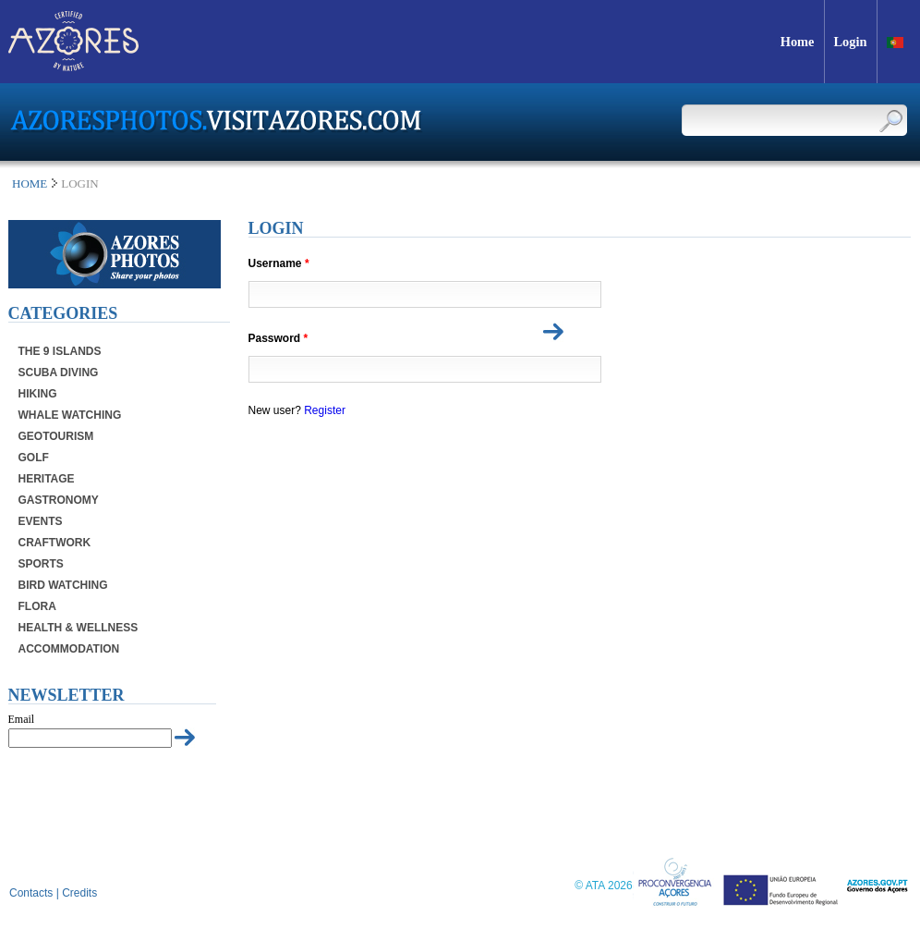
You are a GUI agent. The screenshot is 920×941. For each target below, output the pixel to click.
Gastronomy (58, 500)
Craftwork (54, 542)
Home (29, 183)
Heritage (46, 478)
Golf (33, 457)
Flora (37, 606)
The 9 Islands (60, 351)
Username (278, 264)
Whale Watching (70, 415)
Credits (79, 892)
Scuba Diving (58, 372)
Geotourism (56, 436)
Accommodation (69, 648)
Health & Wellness (78, 627)
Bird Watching (63, 585)
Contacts (31, 892)
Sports (41, 563)
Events (40, 521)
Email (21, 719)
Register (324, 410)
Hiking (37, 393)
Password (278, 339)
